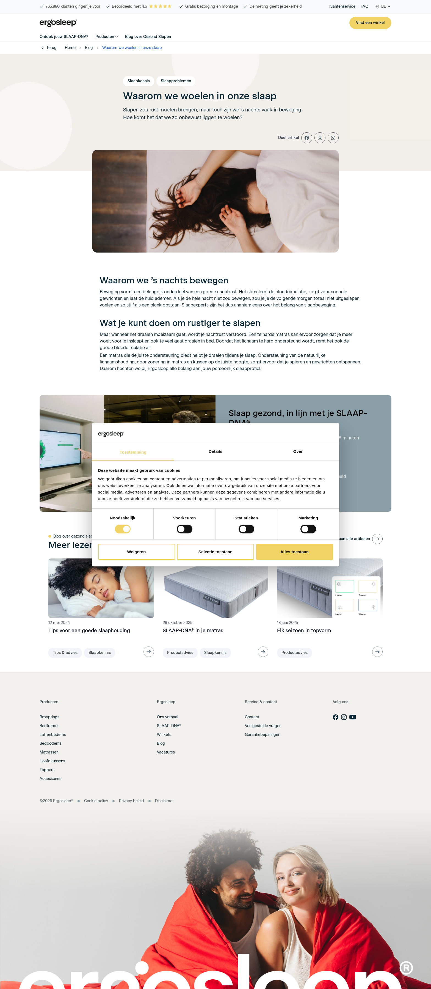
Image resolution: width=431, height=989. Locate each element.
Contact (252, 717)
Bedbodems (51, 743)
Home (70, 47)
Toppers (47, 770)
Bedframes (49, 726)
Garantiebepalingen (262, 734)
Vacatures (166, 752)
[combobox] (383, 7)
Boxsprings (49, 717)
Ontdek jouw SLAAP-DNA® (64, 36)
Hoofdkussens (52, 761)
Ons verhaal (167, 717)
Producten (106, 36)
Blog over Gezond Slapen (148, 36)
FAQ (364, 6)
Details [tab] (215, 451)
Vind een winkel (370, 22)
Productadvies (180, 652)
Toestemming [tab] (133, 452)
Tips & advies (65, 652)
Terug (48, 48)
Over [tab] (298, 451)
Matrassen (49, 752)
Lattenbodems (53, 734)
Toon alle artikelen (353, 538)
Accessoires (50, 778)
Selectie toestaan (215, 551)
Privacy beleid (131, 801)
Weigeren (136, 551)
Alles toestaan (294, 551)
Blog (89, 47)
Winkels (164, 734)
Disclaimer (164, 801)
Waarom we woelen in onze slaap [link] (132, 47)
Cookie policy (96, 801)
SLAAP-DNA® (169, 726)
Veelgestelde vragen (263, 726)
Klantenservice (342, 6)
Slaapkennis (100, 652)
